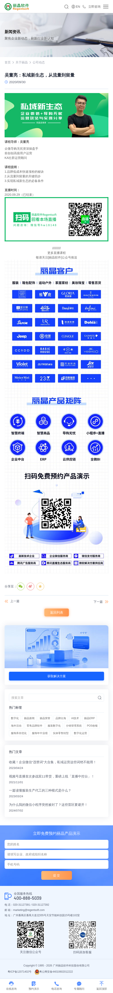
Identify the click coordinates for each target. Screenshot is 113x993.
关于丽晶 (22, 62)
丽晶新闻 (29, 718)
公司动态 (39, 62)
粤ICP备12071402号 (19, 971)
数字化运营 (80, 733)
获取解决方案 (56, 676)
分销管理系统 (74, 725)
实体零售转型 (61, 733)
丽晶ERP (89, 718)
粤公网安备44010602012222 (54, 971)
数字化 (15, 718)
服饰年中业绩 (40, 733)
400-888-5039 (28, 898)
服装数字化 (54, 725)
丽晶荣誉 (45, 718)
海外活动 (16, 725)
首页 (8, 62)
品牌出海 (61, 718)
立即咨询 (94, 6)
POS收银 (92, 725)
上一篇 (14, 601)
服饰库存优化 (19, 733)
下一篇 (98, 601)
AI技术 (75, 718)
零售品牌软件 (34, 725)
